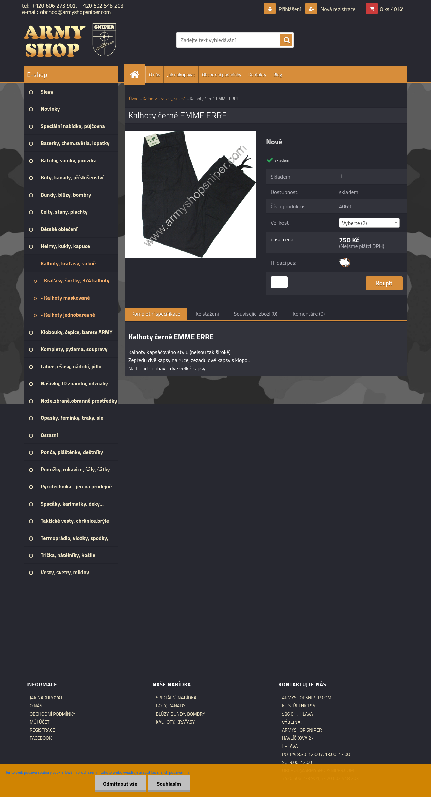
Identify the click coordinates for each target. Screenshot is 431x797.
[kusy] (279, 282)
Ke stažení (207, 314)
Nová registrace (337, 9)
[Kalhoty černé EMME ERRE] (190, 133)
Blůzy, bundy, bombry (180, 714)
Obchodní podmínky (221, 74)
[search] (286, 40)
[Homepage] (137, 74)
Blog (277, 74)
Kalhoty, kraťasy (175, 722)
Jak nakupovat (181, 74)
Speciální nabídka (176, 697)
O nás (154, 74)
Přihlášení (289, 9)
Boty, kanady (170, 705)
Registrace (42, 730)
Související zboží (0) (255, 314)
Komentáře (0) (309, 314)
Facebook (41, 738)
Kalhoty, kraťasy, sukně (164, 98)
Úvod (133, 98)
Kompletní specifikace (155, 314)
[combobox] (369, 223)
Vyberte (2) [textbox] (354, 223)
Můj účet (39, 722)
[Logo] (70, 40)
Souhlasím (169, 783)
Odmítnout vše (120, 783)
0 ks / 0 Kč (391, 9)
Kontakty (257, 74)
